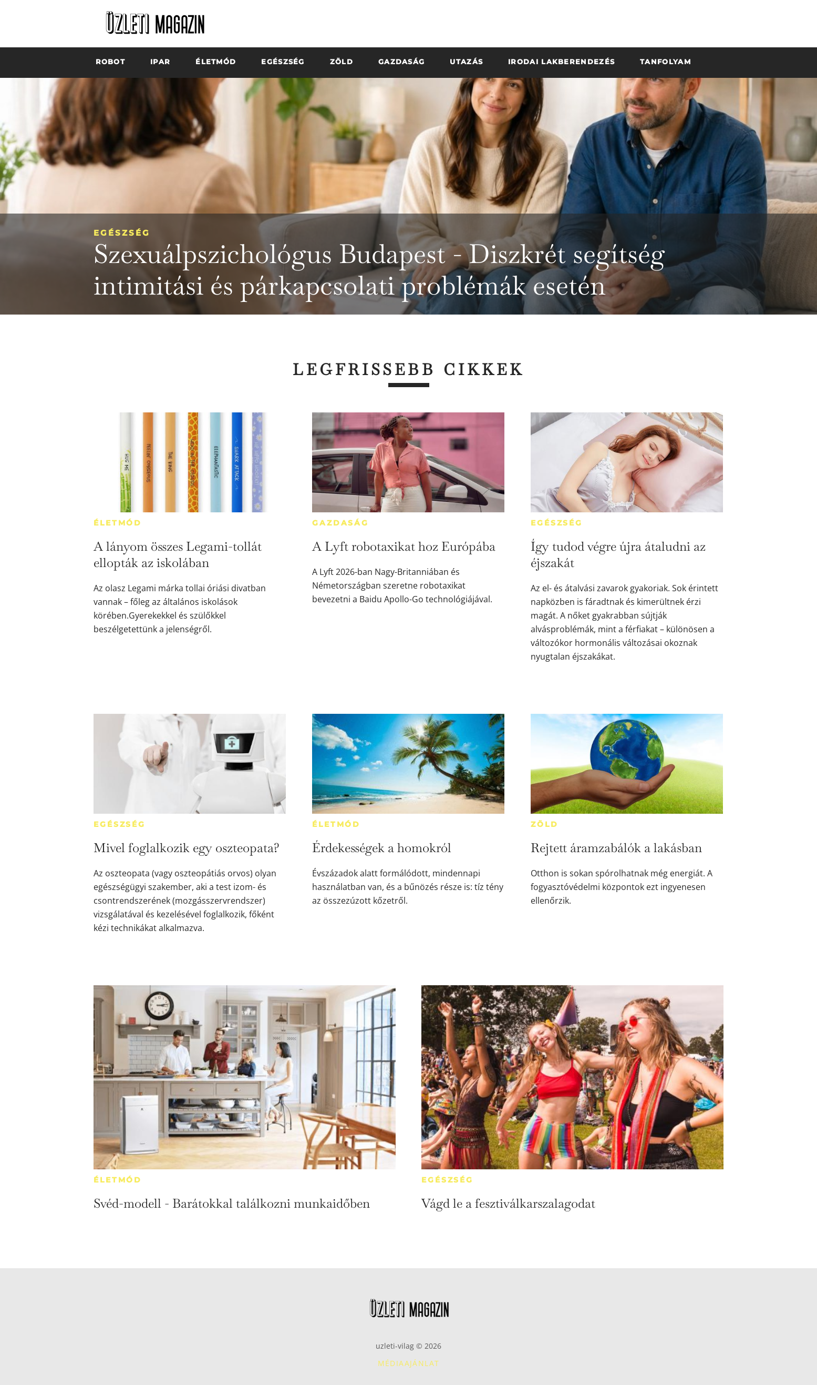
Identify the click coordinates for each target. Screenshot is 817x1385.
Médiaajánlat (409, 1363)
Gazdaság (340, 523)
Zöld (544, 824)
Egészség (122, 233)
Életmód (118, 523)
